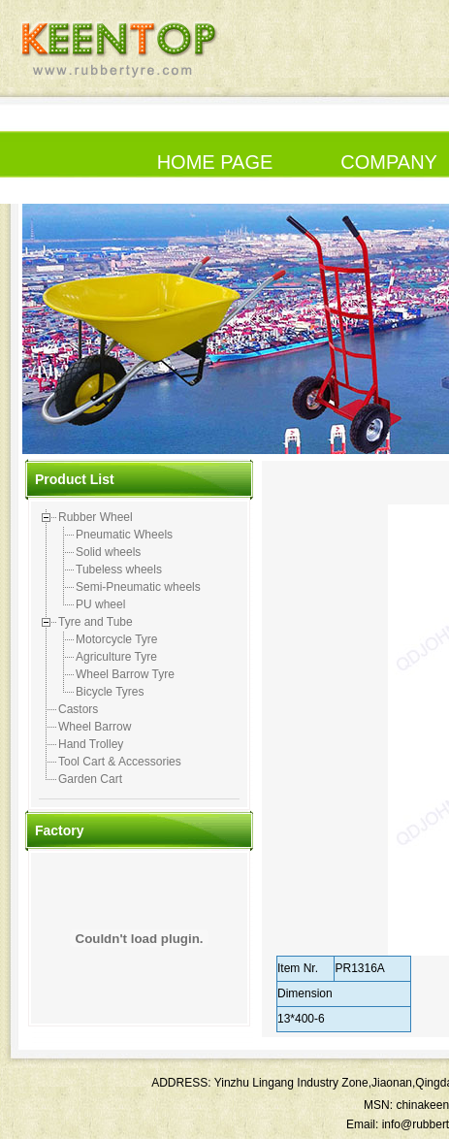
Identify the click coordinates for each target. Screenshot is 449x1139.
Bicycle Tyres (110, 692)
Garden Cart (90, 779)
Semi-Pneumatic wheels (138, 587)
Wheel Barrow (94, 726)
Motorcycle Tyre (116, 639)
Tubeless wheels (119, 569)
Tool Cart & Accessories (119, 761)
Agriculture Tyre (116, 657)
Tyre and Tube (95, 622)
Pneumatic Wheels (124, 534)
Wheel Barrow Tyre (125, 674)
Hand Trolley (90, 744)
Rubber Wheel (95, 517)
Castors (78, 709)
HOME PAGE (215, 162)
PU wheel (100, 604)
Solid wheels (108, 552)
